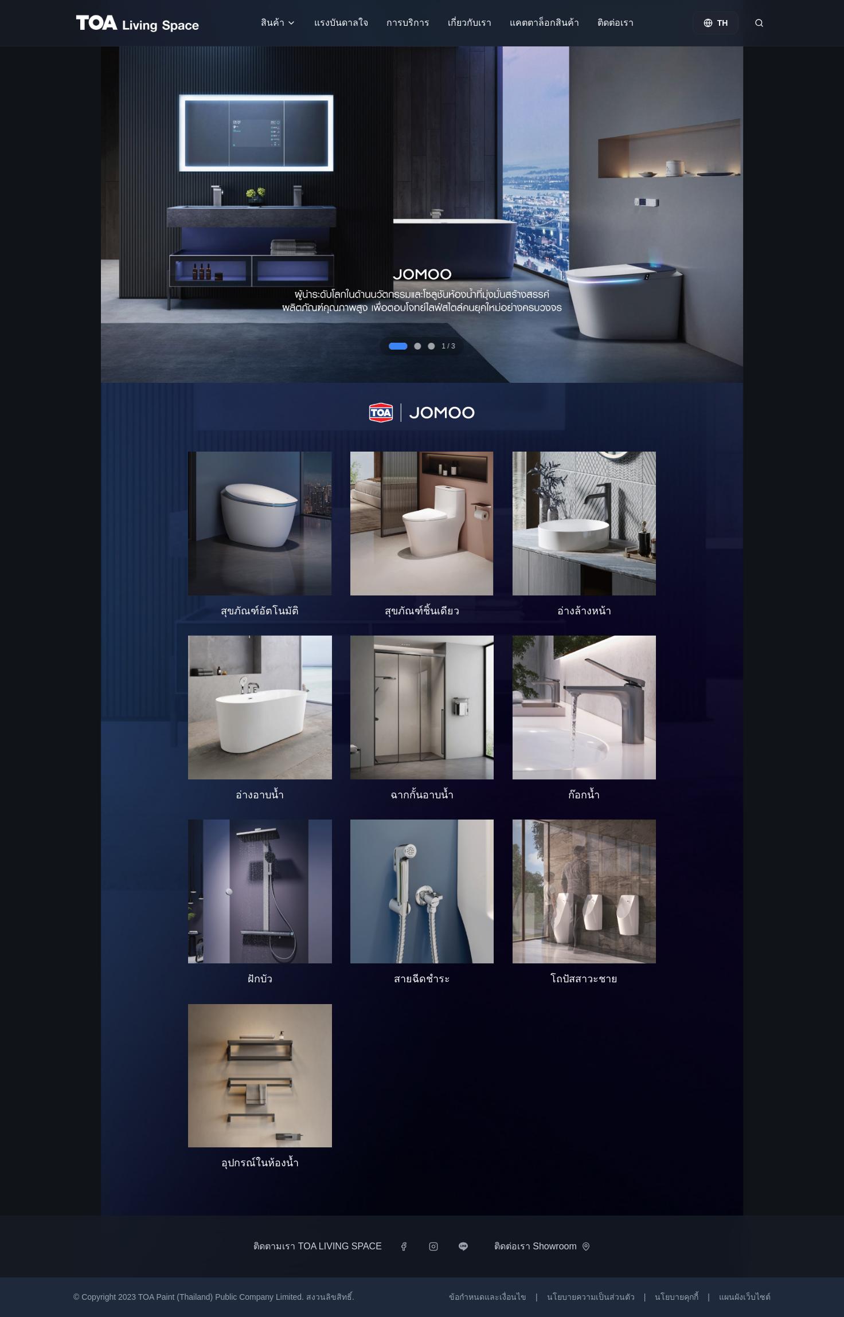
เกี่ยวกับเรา (469, 23)
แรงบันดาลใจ (341, 23)
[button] (260, 534)
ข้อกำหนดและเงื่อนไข (487, 1297)
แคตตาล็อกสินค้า (544, 23)
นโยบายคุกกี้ (676, 1297)
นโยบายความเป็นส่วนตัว (591, 1297)
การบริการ (407, 23)
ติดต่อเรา (615, 23)
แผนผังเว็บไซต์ (745, 1297)
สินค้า (278, 23)
